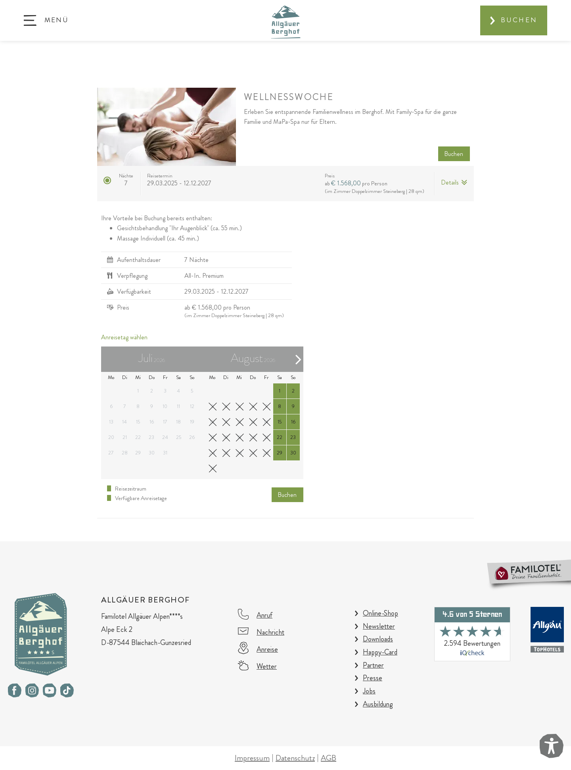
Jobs (369, 691)
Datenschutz (295, 758)
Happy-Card (380, 652)
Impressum (252, 758)
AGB (328, 758)
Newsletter (379, 626)
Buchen (519, 20)
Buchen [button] (453, 153)
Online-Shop (380, 613)
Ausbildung (378, 704)
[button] (46, 20)
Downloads (378, 639)
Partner (373, 665)
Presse (372, 678)
